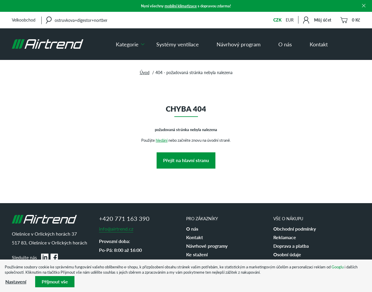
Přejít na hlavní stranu (186, 160)
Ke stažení (197, 254)
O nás (285, 44)
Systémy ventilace (177, 44)
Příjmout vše (55, 281)
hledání (162, 140)
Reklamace (284, 237)
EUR (290, 20)
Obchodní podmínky (294, 228)
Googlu (338, 267)
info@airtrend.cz (116, 228)
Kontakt (319, 44)
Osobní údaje (287, 254)
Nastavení (15, 281)
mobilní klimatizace (181, 6)
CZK (277, 20)
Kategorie (127, 44)
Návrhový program (239, 44)
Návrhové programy (207, 245)
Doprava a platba (291, 245)
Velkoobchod (23, 20)
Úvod (145, 72)
